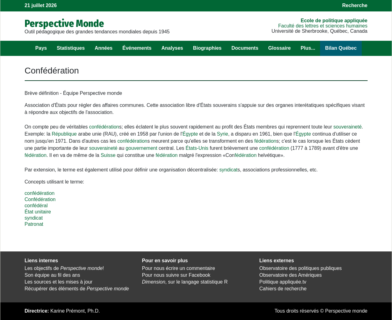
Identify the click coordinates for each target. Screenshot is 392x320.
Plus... (308, 48)
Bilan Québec (340, 48)
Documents (244, 48)
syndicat (228, 169)
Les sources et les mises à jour (59, 281)
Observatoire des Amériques (290, 275)
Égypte (190, 134)
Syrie (222, 134)
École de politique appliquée (334, 20)
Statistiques (71, 48)
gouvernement (141, 148)
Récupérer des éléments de (77, 288)
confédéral (36, 205)
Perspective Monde (64, 23)
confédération (40, 193)
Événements (136, 48)
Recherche (355, 5)
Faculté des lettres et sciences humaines (322, 25)
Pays (41, 48)
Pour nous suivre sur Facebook (176, 275)
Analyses (172, 48)
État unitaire (38, 211)
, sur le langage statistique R (185, 281)
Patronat (34, 224)
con (93, 126)
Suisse (108, 155)
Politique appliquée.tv (282, 281)
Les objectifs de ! (64, 268)
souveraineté (347, 126)
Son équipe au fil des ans (52, 275)
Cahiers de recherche (283, 288)
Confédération (40, 199)
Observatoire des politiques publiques (300, 268)
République (64, 134)
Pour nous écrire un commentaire (178, 268)
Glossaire (279, 48)
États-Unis (197, 148)
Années (103, 48)
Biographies (207, 48)
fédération (108, 126)
